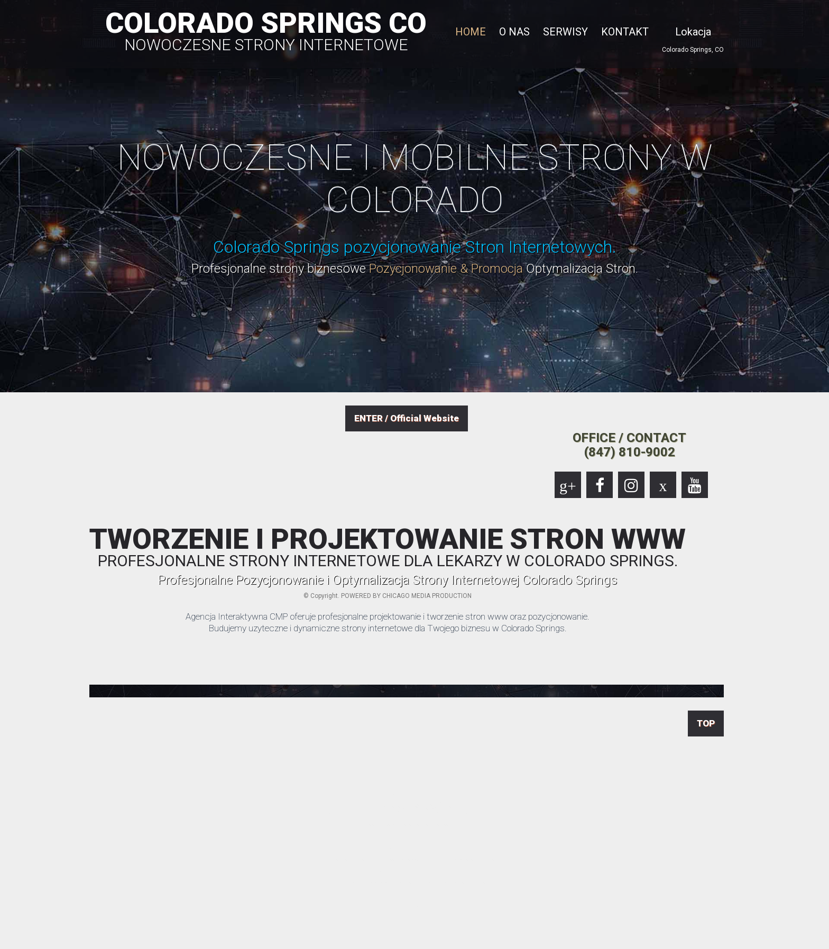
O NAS (514, 31)
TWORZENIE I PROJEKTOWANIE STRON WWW (387, 547)
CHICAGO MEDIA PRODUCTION (427, 596)
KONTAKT (625, 31)
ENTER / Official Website (406, 418)
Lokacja (693, 31)
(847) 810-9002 (629, 452)
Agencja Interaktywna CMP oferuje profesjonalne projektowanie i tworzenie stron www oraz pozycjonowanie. (387, 616)
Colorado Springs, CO (693, 49)
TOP (706, 723)
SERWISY (565, 31)
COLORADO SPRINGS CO (266, 29)
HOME (470, 31)
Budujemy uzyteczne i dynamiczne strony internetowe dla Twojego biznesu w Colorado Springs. (388, 628)
